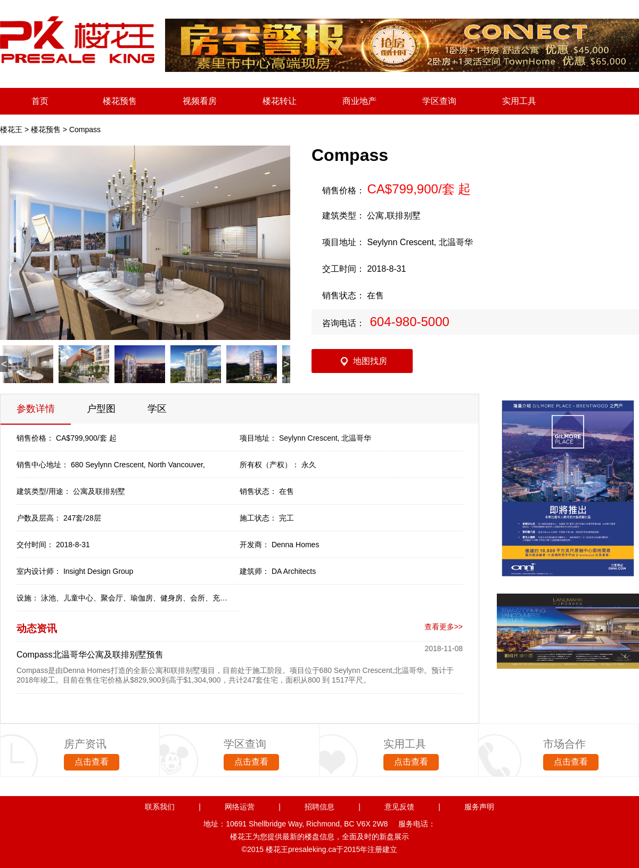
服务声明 (479, 806)
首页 (39, 101)
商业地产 (359, 101)
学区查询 (439, 101)
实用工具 (519, 101)
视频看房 (200, 101)
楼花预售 (120, 101)
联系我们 (160, 806)
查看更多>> (443, 626)
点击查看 (92, 761)
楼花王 (11, 129)
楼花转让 (280, 101)
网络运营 (240, 806)
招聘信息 (319, 806)
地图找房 (370, 361)
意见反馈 (399, 806)
